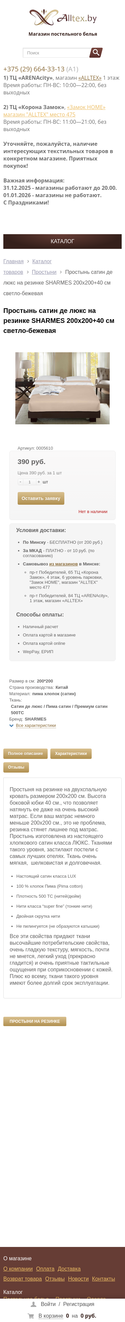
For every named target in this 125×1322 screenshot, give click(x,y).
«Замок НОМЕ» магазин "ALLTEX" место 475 (54, 110)
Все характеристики (36, 725)
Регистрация (78, 1304)
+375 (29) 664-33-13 (34, 68)
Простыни (44, 272)
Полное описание (25, 753)
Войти (48, 1304)
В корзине (51, 1316)
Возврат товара (22, 1279)
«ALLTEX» (90, 77)
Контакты (103, 1279)
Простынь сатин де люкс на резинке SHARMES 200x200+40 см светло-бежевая (58, 282)
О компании (18, 1269)
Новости (78, 1279)
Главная (13, 261)
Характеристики (71, 753)
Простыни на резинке (35, 1021)
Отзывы (16, 767)
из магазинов (63, 563)
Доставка (69, 1269)
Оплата (45, 1269)
